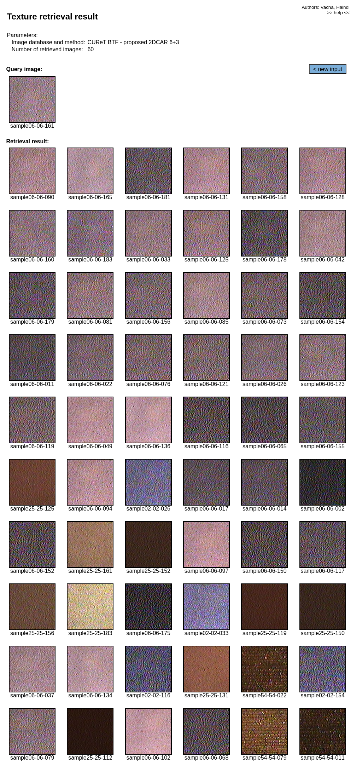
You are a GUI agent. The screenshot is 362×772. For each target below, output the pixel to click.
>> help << (338, 12)
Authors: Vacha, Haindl (325, 7)
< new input (327, 69)
